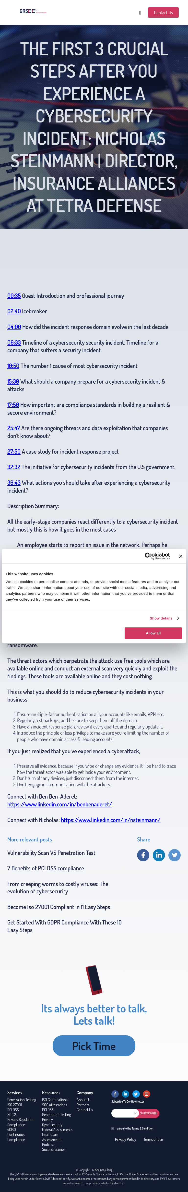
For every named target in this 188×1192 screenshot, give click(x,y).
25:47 (13, 428)
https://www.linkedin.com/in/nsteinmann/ (111, 820)
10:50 (13, 365)
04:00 (14, 326)
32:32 (13, 467)
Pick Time (94, 1046)
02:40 (14, 311)
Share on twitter (174, 855)
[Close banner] (180, 556)
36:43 (14, 482)
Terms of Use (153, 1139)
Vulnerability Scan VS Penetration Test (51, 852)
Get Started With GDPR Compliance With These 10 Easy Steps (64, 925)
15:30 (13, 381)
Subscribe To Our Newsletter (127, 1101)
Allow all (153, 633)
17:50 (13, 404)
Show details (161, 618)
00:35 (14, 295)
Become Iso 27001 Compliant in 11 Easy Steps (58, 907)
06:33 (14, 342)
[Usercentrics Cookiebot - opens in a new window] (148, 556)
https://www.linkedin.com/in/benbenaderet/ (59, 804)
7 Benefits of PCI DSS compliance (45, 868)
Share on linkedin (159, 855)
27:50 (14, 451)
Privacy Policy (125, 1139)
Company (85, 1092)
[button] (140, 12)
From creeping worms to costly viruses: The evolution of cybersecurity (57, 887)
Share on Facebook (143, 855)
